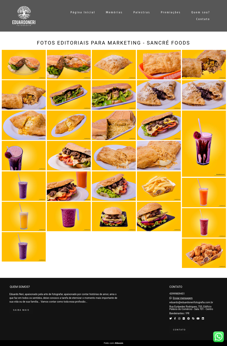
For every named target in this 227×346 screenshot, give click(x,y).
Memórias (114, 12)
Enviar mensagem (183, 298)
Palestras (141, 12)
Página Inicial (82, 12)
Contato (203, 19)
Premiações (171, 12)
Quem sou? (200, 12)
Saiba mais (21, 310)
